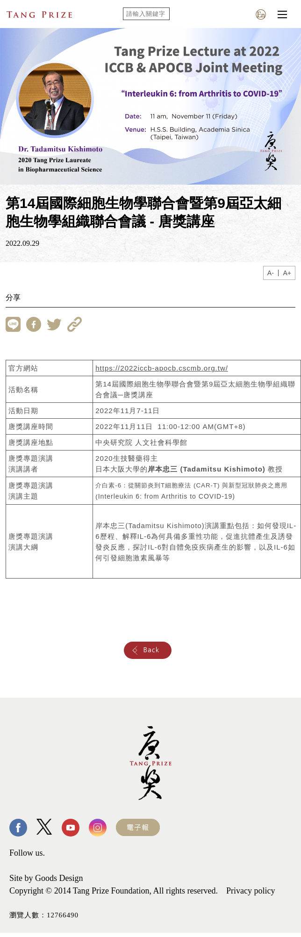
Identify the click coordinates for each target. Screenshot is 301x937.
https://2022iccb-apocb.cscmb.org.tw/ (161, 368)
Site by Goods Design (46, 878)
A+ (287, 273)
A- (270, 273)
